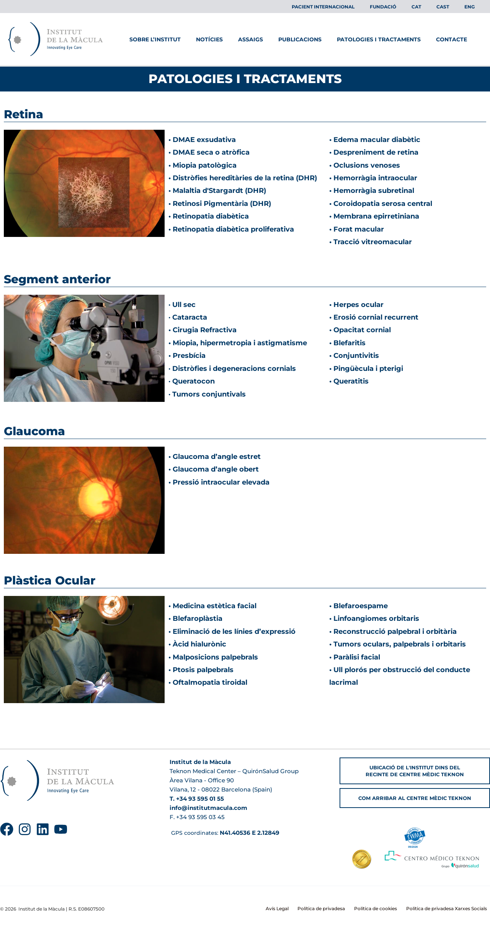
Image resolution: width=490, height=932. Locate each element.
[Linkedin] (42, 822)
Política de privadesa (333, 909)
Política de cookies (383, 909)
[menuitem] (431, 7)
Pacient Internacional (350, 7)
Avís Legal (293, 909)
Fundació (404, 7)
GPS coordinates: (226, 825)
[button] (415, 764)
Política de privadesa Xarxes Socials (449, 909)
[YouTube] (60, 822)
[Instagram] (24, 822)
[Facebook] (6, 822)
